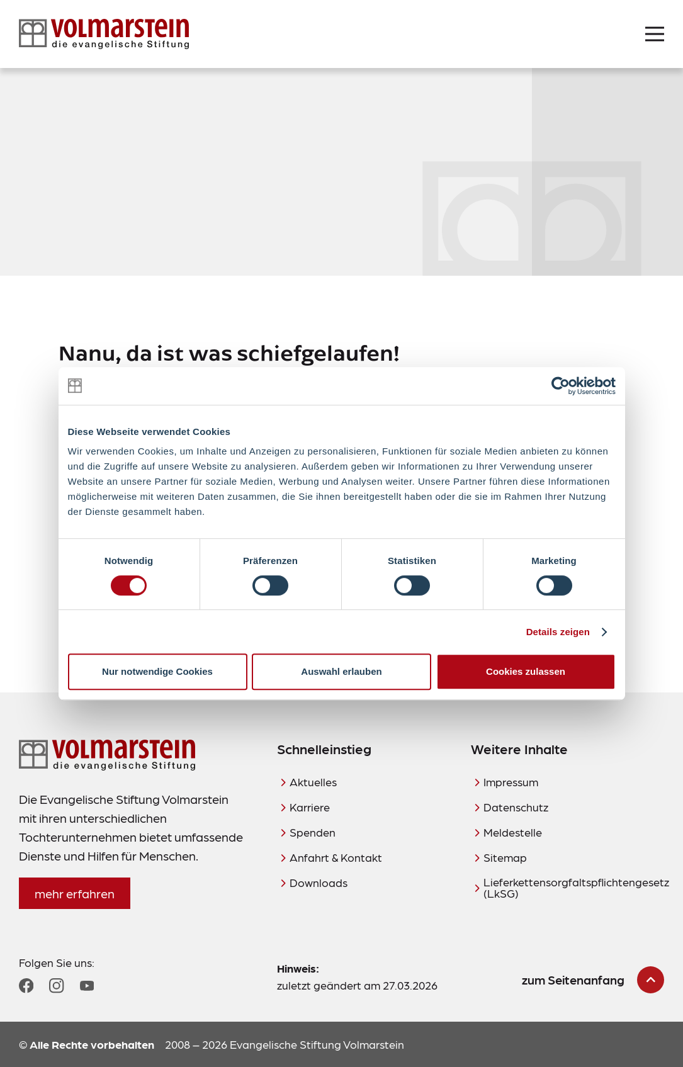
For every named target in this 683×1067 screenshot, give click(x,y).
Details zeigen (558, 631)
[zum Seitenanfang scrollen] (593, 979)
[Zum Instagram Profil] (56, 985)
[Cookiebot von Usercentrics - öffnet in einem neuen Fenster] (560, 385)
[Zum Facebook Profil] (26, 985)
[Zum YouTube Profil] (87, 986)
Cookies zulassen (525, 671)
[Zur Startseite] (104, 34)
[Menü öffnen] (654, 34)
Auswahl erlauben (341, 671)
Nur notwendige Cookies (157, 671)
